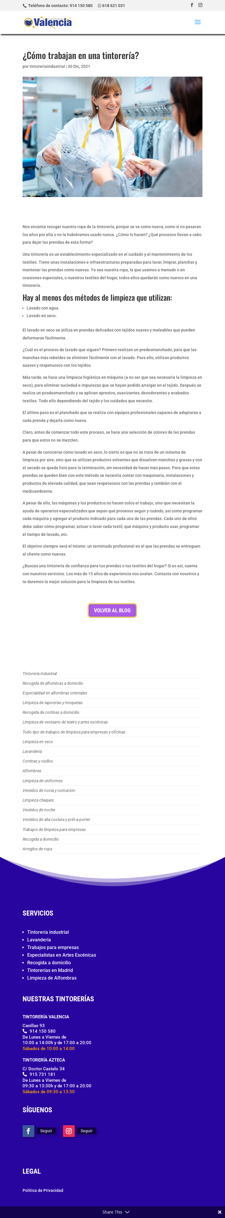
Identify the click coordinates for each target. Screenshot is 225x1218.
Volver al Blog (112, 610)
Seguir (46, 1130)
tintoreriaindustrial (47, 66)
